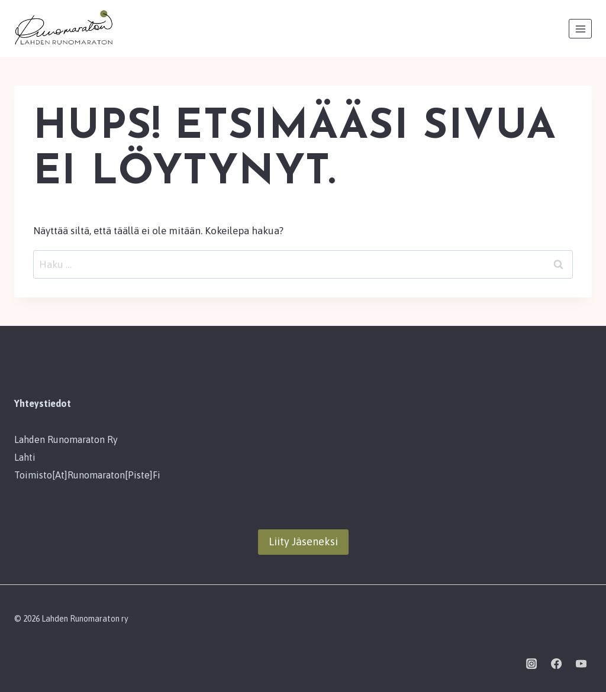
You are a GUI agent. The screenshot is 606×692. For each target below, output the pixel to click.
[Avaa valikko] (580, 28)
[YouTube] (581, 663)
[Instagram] (531, 663)
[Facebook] (556, 663)
